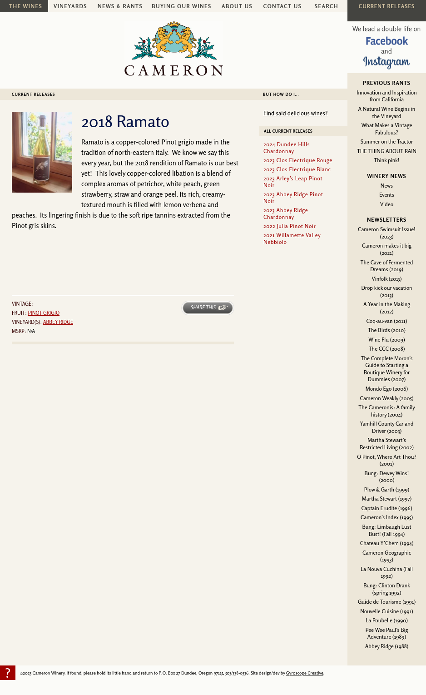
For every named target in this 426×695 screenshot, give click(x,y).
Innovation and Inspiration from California (386, 96)
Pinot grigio (43, 313)
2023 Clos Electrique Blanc (297, 169)
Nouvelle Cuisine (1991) (386, 611)
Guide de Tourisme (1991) (387, 601)
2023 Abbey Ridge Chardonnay (285, 213)
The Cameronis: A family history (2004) (386, 411)
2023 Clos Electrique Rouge (297, 160)
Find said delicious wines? (295, 113)
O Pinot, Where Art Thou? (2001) (386, 460)
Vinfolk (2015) (387, 278)
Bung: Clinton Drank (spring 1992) (386, 589)
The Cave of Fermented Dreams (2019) (387, 266)
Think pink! (386, 160)
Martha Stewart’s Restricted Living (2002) (387, 444)
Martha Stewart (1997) (386, 498)
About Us (237, 6)
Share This (203, 307)
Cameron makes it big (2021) (386, 249)
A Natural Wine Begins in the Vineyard (387, 112)
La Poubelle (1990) (387, 620)
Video (386, 204)
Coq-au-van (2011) (387, 321)
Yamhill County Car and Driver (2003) (387, 427)
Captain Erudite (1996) (386, 508)
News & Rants (120, 6)
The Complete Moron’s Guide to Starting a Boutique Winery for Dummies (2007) (387, 369)
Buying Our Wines (181, 6)
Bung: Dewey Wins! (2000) (387, 477)
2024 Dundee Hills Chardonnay (286, 147)
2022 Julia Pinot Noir (289, 226)
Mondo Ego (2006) (387, 388)
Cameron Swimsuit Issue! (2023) (387, 233)
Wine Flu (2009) (386, 339)
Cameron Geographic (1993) (386, 556)
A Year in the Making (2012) (386, 308)
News (387, 185)
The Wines (25, 6)
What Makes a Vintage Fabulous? (387, 129)
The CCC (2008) (387, 348)
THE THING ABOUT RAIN (386, 151)
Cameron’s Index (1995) (387, 517)
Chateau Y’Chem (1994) (387, 543)
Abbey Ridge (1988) (386, 646)
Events (386, 194)
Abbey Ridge (58, 322)
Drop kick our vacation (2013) (386, 291)
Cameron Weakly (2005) (386, 398)
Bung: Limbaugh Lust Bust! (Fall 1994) (386, 530)
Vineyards (70, 6)
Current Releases (33, 94)
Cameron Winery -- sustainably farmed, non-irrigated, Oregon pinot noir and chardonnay (173, 48)
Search (326, 6)
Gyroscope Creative (304, 672)
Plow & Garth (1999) (387, 489)
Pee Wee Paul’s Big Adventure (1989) (387, 633)
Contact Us (282, 6)
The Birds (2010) (387, 330)
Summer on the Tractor (387, 141)
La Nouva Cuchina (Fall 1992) (387, 573)
